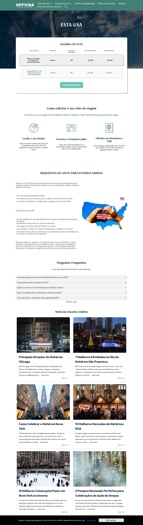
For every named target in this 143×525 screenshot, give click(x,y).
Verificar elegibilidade (85, 3)
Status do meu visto (106, 3)
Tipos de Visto (43, 3)
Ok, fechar (111, 520)
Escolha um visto (62, 3)
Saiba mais (91, 520)
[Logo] (25, 5)
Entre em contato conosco (49, 6)
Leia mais (45, 375)
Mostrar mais (71, 302)
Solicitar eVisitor (71, 84)
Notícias (122, 3)
